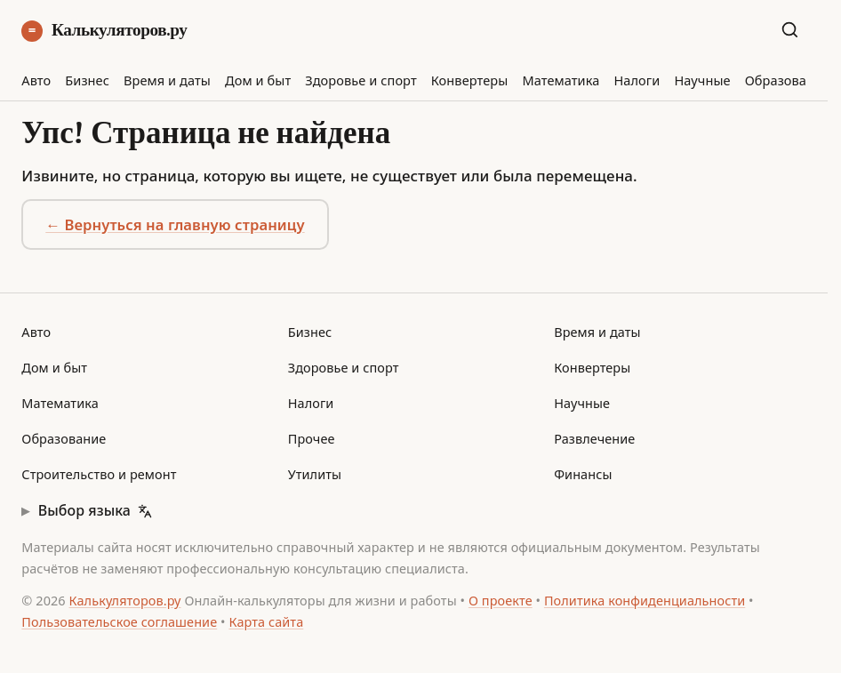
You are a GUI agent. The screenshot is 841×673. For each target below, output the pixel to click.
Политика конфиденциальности (644, 600)
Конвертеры (470, 80)
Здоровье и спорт (361, 80)
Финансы (583, 474)
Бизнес (87, 80)
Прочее (311, 438)
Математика (560, 80)
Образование (787, 80)
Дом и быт (258, 80)
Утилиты (314, 474)
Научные (702, 80)
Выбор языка (95, 510)
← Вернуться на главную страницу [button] (174, 224)
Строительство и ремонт (98, 474)
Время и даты (167, 80)
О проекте (501, 600)
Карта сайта (265, 621)
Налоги (636, 80)
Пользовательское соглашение (119, 621)
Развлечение (594, 438)
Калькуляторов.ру (104, 31)
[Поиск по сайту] (793, 30)
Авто (36, 80)
